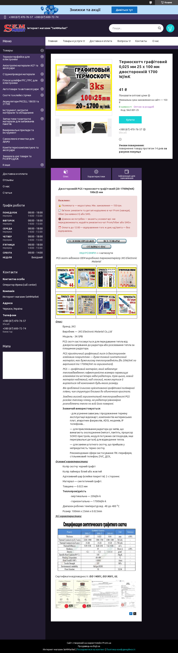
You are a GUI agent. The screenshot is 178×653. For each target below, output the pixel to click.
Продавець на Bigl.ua (89, 646)
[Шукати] (159, 28)
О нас (155, 41)
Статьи (7, 192)
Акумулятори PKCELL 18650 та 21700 (21, 102)
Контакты (141, 41)
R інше (6, 165)
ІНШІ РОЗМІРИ (88, 253)
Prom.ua (106, 643)
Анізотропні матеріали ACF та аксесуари (20, 67)
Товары (8, 50)
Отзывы (8, 179)
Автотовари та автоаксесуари (21, 89)
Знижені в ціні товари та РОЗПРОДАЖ (17, 157)
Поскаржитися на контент (91, 649)
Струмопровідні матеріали (19, 74)
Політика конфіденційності (120, 649)
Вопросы (123, 41)
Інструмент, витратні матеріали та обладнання (18, 111)
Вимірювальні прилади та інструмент (18, 131)
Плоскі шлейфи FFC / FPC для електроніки (20, 81)
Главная (52, 41)
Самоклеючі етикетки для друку (18, 140)
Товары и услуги (72, 41)
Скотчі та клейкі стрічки (17, 95)
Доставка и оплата (101, 41)
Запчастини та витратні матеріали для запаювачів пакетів (18, 121)
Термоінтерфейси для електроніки (16, 58)
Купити (130, 119)
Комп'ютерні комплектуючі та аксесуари (21, 149)
